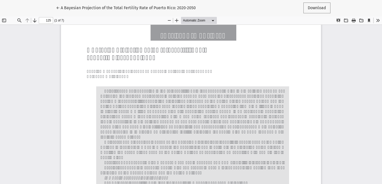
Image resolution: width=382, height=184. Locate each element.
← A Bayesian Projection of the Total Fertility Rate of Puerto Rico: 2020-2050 (126, 7)
